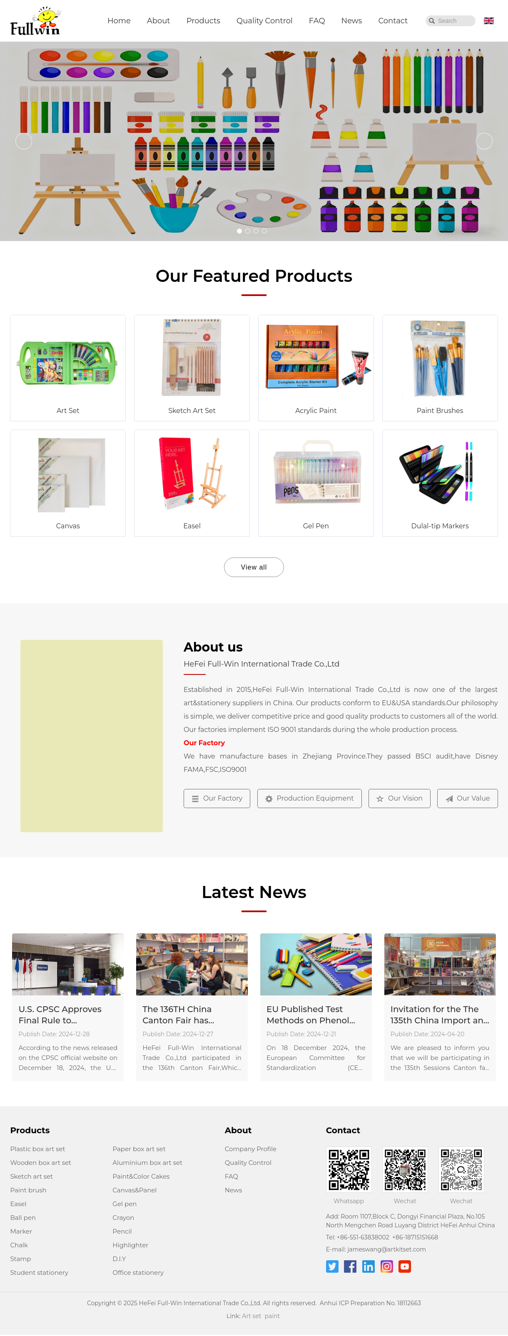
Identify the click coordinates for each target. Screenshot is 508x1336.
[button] (239, 231)
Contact (393, 20)
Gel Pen (316, 526)
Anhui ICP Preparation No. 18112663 (370, 1303)
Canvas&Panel (134, 1190)
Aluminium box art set (147, 1163)
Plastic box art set (37, 1149)
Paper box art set (138, 1149)
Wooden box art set (40, 1163)
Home (119, 20)
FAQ (317, 20)
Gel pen (124, 1204)
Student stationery (39, 1272)
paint (272, 1316)
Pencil (122, 1231)
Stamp (20, 1259)
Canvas (68, 526)
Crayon (123, 1218)
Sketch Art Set (192, 411)
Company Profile (250, 1149)
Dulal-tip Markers (440, 526)
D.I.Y (119, 1259)
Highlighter (130, 1245)
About (158, 20)
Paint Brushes (440, 411)
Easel (192, 526)
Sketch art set (31, 1176)
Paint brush (28, 1190)
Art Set (68, 411)
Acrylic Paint (316, 411)
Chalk (19, 1245)
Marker (21, 1231)
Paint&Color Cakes (140, 1176)
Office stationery (138, 1272)
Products (203, 20)
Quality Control (265, 20)
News (351, 20)
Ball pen (23, 1218)
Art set (251, 1316)
